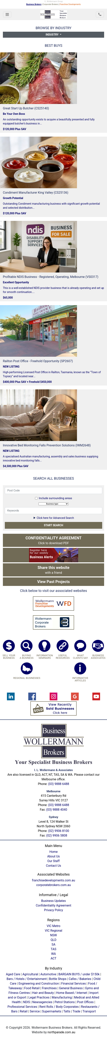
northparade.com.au (61, 1032)
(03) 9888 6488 (58, 784)
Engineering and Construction (38, 983)
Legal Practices (38, 997)
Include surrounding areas (55, 498)
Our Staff (53, 861)
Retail (24, 1011)
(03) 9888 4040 (56, 809)
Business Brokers (33, 4)
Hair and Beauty (43, 993)
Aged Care (13, 974)
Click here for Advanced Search (53, 517)
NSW (53, 935)
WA (53, 954)
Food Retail (32, 988)
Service (35, 1011)
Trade (76, 1011)
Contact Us (53, 865)
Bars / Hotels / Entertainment (27, 979)
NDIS (26, 1002)
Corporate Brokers (50, 4)
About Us (53, 856)
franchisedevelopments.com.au (53, 880)
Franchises (49, 988)
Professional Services (22, 1007)
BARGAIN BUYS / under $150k (78, 974)
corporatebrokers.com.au (53, 885)
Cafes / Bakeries (80, 979)
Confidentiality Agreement (53, 905)
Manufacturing (62, 997)
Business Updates (53, 901)
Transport (89, 1011)
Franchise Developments (70, 4)
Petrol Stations (65, 1002)
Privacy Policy (53, 910)
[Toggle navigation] (7, 14)
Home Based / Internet (71, 993)
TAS (53, 949)
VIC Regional (53, 930)
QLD (53, 940)
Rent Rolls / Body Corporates (59, 1007)
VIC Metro (53, 926)
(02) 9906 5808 (56, 835)
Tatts (66, 1011)
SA (53, 944)
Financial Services (73, 983)
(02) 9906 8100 (58, 831)
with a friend (53, 570)
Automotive (48, 974)
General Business (71, 988)
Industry (52, 34)
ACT (53, 958)
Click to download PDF (53, 540)
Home (53, 852)
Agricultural (30, 974)
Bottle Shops (58, 979)
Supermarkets (51, 1011)
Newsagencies (42, 1002)
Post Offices (85, 1002)
